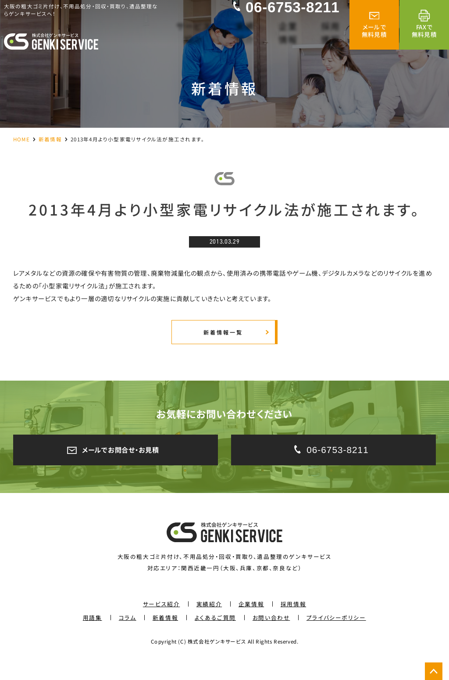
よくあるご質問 (215, 636)
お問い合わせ (271, 636)
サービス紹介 (161, 622)
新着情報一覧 (222, 344)
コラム (127, 636)
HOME (21, 138)
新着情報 (50, 138)
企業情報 (251, 622)
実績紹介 (209, 622)
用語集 (92, 636)
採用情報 (293, 622)
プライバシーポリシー (336, 636)
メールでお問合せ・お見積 (115, 466)
